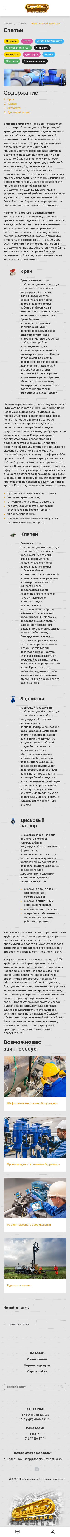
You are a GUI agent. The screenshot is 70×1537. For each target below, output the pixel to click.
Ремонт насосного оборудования (29, 1224)
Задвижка (13, 108)
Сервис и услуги (37, 1365)
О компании (37, 1359)
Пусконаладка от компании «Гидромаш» (33, 1164)
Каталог (37, 1353)
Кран (10, 99)
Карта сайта (37, 1371)
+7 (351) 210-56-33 (35, 1415)
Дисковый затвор (18, 112)
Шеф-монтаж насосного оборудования (32, 1103)
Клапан (12, 103)
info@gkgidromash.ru (35, 1419)
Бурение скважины (19, 1285)
